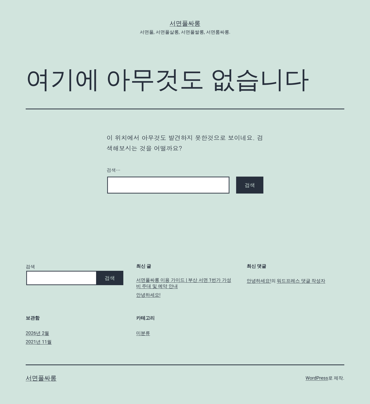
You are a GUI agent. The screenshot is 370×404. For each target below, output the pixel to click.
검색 (30, 266)
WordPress (317, 378)
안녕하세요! (148, 294)
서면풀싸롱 (185, 23)
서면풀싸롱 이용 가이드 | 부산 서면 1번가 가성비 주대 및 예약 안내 (183, 282)
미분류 (143, 333)
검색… (114, 170)
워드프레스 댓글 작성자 (301, 280)
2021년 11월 (39, 341)
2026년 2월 (37, 333)
